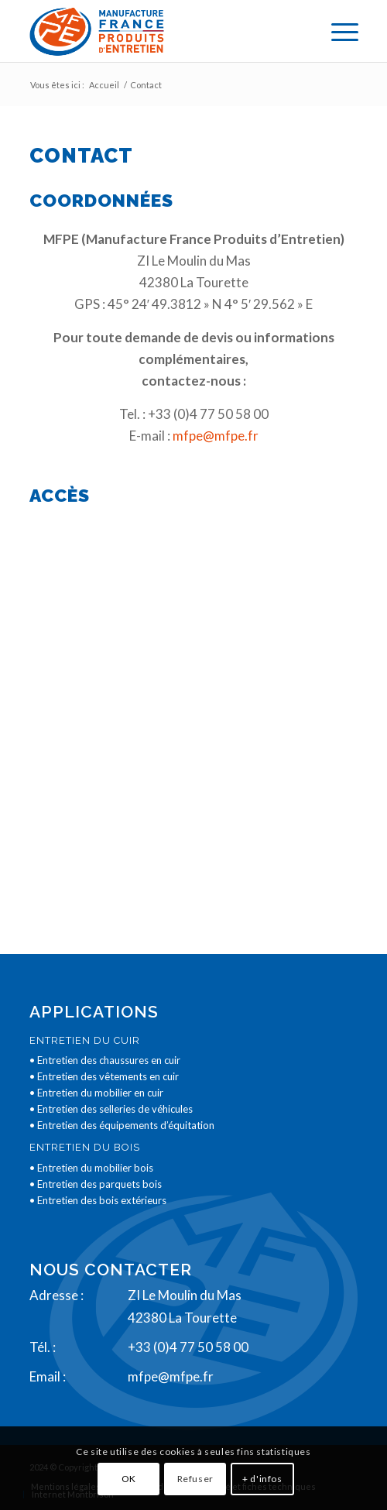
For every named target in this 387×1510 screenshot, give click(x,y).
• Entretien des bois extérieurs (97, 1200)
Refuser (195, 1478)
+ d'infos (262, 1478)
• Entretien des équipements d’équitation (121, 1125)
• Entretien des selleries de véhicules (111, 1109)
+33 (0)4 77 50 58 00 (188, 1347)
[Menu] (337, 31)
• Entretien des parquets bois (95, 1184)
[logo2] (161, 31)
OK (129, 1478)
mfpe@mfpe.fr (216, 435)
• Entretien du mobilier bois (91, 1168)
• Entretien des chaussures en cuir (104, 1060)
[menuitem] (337, 31)
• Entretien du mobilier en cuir (96, 1092)
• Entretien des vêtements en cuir (104, 1076)
